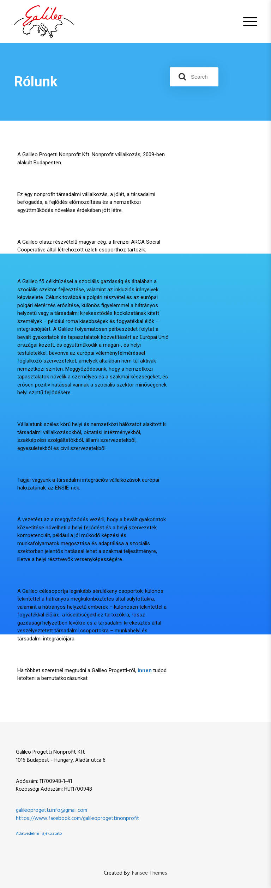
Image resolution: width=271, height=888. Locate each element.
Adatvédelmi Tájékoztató (39, 833)
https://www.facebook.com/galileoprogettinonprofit (77, 818)
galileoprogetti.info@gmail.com (51, 810)
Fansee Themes (149, 873)
